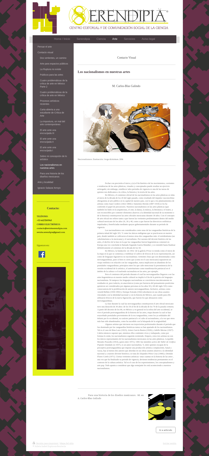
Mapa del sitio (67, 443)
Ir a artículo (165, 430)
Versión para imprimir (46, 443)
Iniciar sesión (169, 443)
